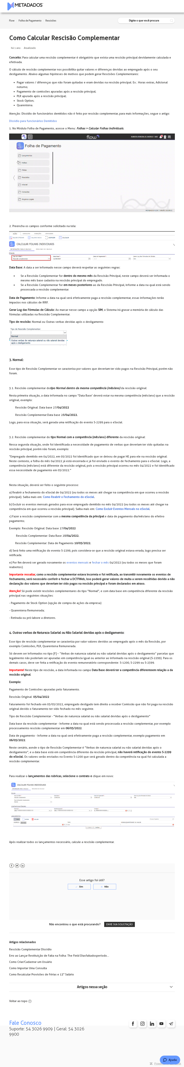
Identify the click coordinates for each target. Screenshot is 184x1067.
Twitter (17, 865)
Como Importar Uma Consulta (28, 968)
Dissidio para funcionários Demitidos (33, 121)
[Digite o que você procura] (146, 20)
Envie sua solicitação (119, 924)
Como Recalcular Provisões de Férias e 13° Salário (41, 974)
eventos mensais (77, 562)
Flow (11, 20)
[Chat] (170, 1060)
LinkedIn (22, 865)
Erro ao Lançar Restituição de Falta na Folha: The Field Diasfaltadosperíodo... (59, 955)
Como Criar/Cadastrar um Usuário (30, 962)
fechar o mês (100, 562)
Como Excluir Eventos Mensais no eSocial (122, 509)
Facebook (11, 865)
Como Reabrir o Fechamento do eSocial (68, 497)
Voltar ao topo (20, 1001)
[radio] (79, 887)
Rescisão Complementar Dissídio (30, 949)
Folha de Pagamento (30, 20)
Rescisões (51, 20)
